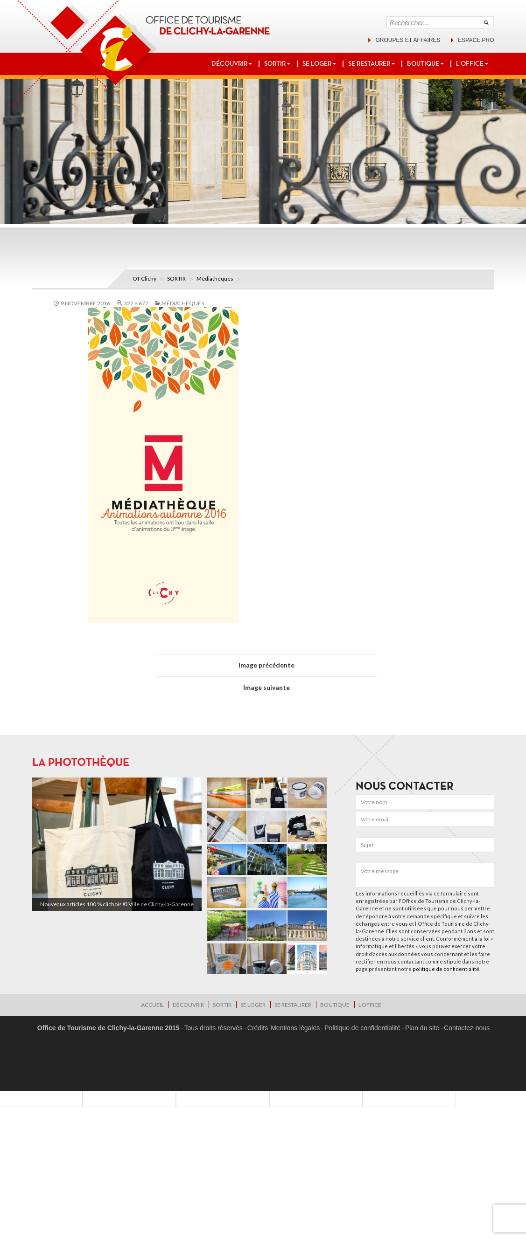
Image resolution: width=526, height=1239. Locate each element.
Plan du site (422, 1028)
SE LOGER (316, 64)
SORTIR (275, 64)
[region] (117, 844)
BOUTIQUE (423, 64)
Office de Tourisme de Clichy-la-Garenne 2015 (108, 1028)
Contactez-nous (467, 1028)
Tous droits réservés (213, 1028)
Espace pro (476, 40)
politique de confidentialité (446, 969)
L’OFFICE (470, 64)
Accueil (152, 1004)
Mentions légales (295, 1028)
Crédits (257, 1028)
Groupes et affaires (407, 40)
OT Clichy (144, 278)
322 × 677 (136, 303)
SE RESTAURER (369, 64)
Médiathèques (214, 278)
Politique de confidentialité (362, 1028)
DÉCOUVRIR (229, 64)
